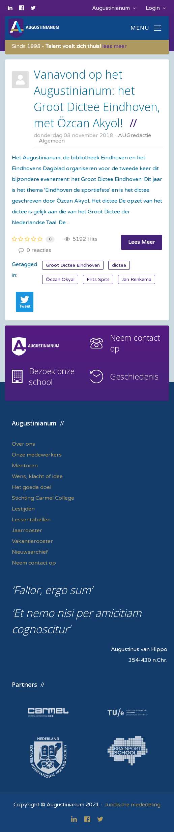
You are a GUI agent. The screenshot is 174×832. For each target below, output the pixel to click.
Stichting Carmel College (43, 498)
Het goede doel (31, 487)
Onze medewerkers (37, 454)
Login (156, 8)
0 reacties (35, 250)
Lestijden (23, 508)
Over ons (23, 444)
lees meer (114, 46)
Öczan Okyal (60, 279)
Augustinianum (114, 8)
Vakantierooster (32, 541)
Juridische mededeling (132, 804)
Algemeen (52, 141)
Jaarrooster (27, 530)
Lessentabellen (31, 519)
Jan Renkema (136, 279)
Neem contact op (135, 343)
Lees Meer (141, 242)
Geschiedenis (134, 376)
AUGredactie (134, 135)
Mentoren (25, 465)
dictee (119, 265)
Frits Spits (98, 279)
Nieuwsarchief (30, 552)
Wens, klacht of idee (37, 476)
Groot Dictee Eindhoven (73, 265)
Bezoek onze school (52, 376)
